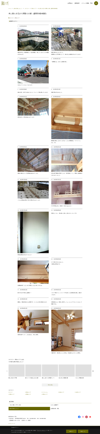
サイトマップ (12, 423)
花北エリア (61, 392)
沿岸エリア (78, 392)
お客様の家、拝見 (55, 408)
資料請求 (77, 3)
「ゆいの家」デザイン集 (15, 404)
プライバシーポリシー (41, 430)
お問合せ (70, 3)
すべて (11, 392)
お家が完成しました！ (14, 408)
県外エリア (12, 394)
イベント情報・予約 (87, 3)
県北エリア (45, 394)
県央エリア (28, 392)
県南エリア (28, 394)
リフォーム (45, 392)
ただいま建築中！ (55, 404)
